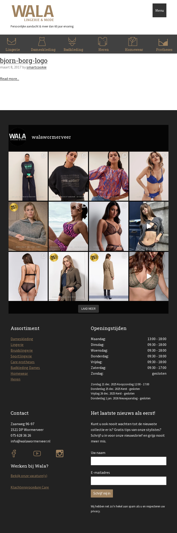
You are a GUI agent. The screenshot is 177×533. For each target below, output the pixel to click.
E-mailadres (100, 472)
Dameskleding (22, 338)
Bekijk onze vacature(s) (29, 475)
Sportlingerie (21, 356)
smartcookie (37, 67)
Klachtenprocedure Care (30, 487)
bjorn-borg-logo (23, 60)
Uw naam (98, 452)
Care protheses (23, 361)
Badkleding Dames (25, 367)
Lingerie (17, 344)
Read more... (9, 78)
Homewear (19, 373)
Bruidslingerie (22, 350)
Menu (159, 10)
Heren (15, 379)
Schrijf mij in (101, 493)
